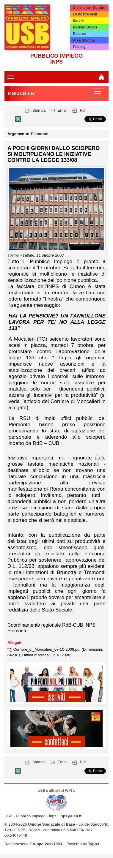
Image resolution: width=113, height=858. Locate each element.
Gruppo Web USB (46, 844)
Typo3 (93, 844)
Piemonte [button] (39, 134)
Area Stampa (84, 40)
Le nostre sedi (85, 14)
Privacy (79, 47)
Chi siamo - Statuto (89, 8)
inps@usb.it (70, 816)
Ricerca (79, 34)
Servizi (78, 21)
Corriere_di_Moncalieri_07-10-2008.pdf (47, 649)
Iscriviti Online (85, 27)
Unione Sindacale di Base (51, 824)
